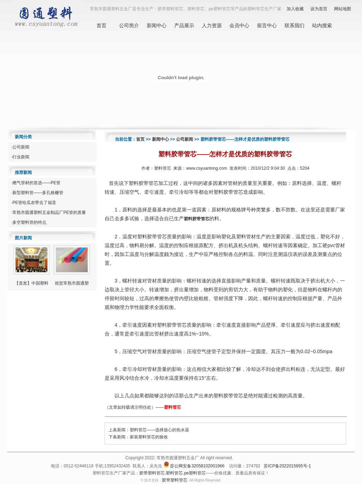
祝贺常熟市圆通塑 (72, 283)
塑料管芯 (172, 407)
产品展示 (184, 25)
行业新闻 (20, 156)
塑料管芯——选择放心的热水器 (159, 429)
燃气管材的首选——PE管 (36, 182)
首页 (101, 25)
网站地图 (342, 8)
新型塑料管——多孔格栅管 (37, 192)
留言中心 (267, 25)
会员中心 (239, 25)
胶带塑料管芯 (152, 473)
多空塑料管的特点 (29, 222)
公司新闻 (20, 147)
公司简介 (129, 25)
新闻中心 (157, 25)
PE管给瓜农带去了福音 (34, 202)
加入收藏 (295, 8)
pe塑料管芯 (195, 473)
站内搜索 (322, 25)
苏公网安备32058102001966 (197, 465)
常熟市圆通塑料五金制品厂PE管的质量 (49, 212)
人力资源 (212, 25)
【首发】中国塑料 (31, 283)
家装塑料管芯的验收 (149, 437)
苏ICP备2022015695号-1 (287, 465)
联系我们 (294, 25)
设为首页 (318, 8)
